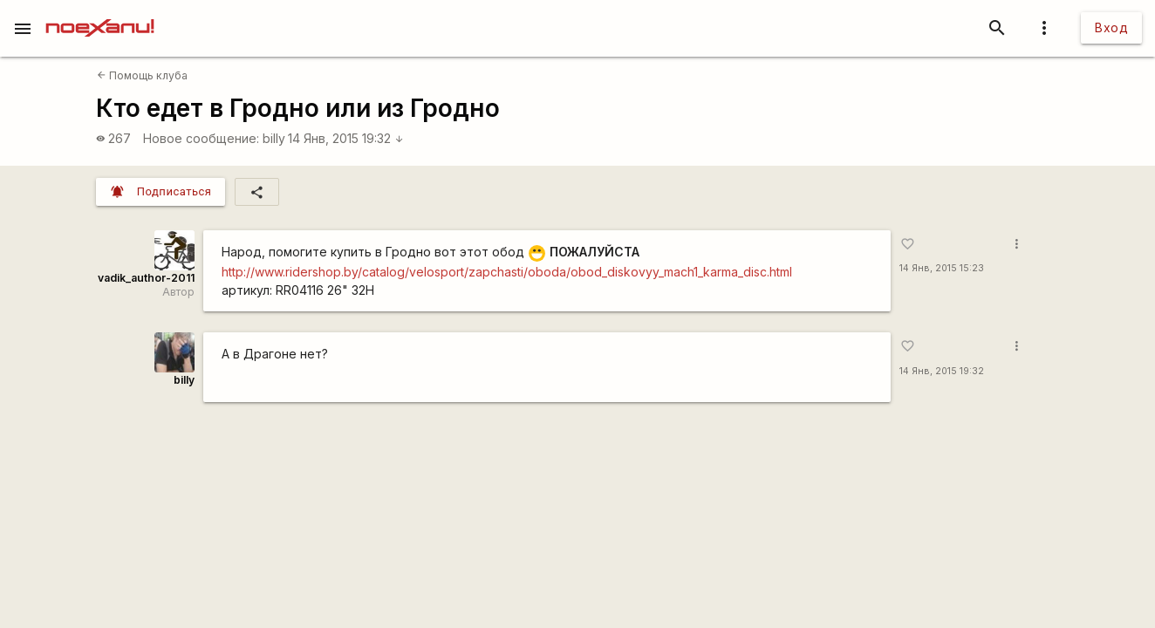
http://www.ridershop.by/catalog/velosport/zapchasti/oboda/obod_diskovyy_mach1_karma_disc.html (507, 271)
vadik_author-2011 (146, 277)
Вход (1111, 27)
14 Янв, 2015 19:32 (346, 138)
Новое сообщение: (201, 138)
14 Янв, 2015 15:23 (941, 268)
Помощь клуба (142, 75)
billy (274, 138)
